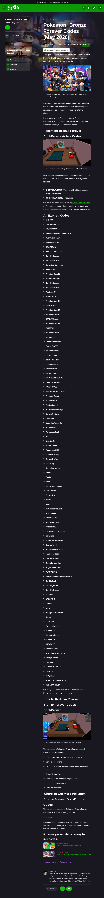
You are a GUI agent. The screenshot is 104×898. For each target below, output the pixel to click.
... (89, 881)
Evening (13, 69)
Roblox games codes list (54, 209)
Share (16, 35)
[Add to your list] (7, 36)
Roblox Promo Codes (80, 203)
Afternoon (13, 64)
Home (45, 19)
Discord (49, 817)
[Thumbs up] (7, 27)
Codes (52, 19)
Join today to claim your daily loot (59, 2)
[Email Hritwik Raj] (69, 889)
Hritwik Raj (52, 871)
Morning (13, 60)
